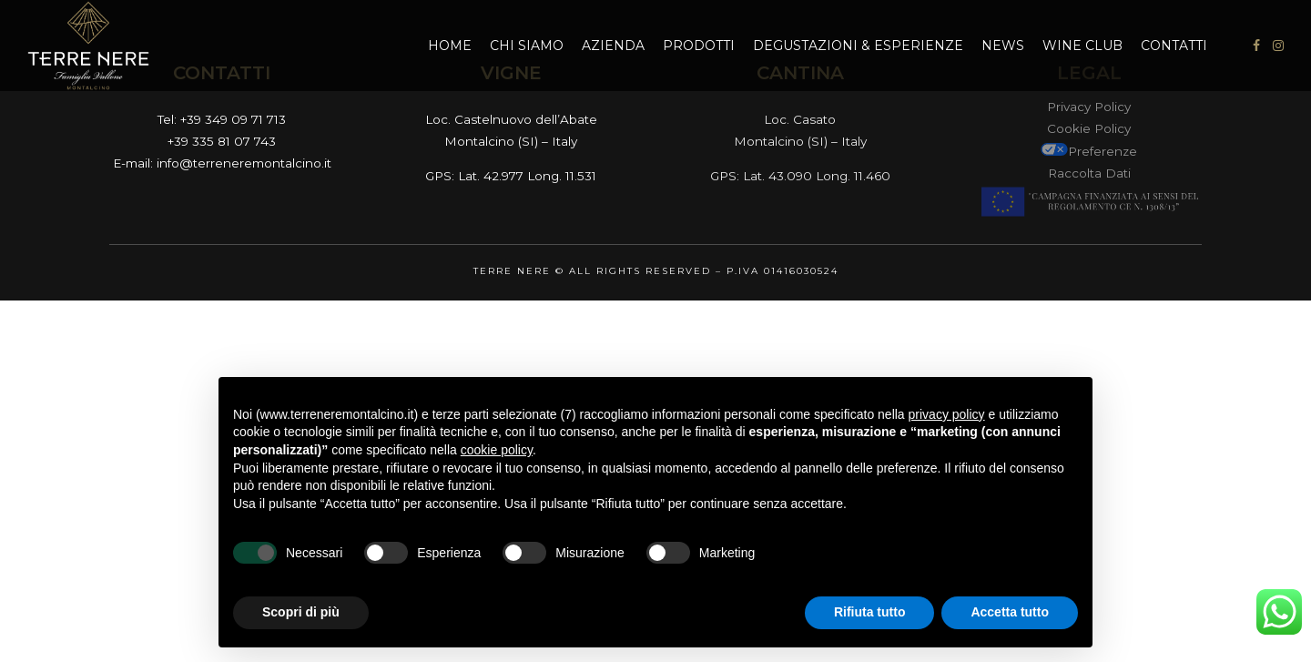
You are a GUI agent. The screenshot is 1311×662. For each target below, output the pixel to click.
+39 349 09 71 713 (233, 119)
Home (450, 45)
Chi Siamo (527, 45)
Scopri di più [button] (301, 612)
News (1002, 45)
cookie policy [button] (497, 450)
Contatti (1174, 45)
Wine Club (1082, 45)
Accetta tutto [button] (1010, 612)
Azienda (613, 45)
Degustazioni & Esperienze (858, 45)
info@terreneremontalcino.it (244, 163)
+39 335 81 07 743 (222, 141)
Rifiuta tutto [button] (870, 612)
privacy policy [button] (947, 414)
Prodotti (699, 45)
